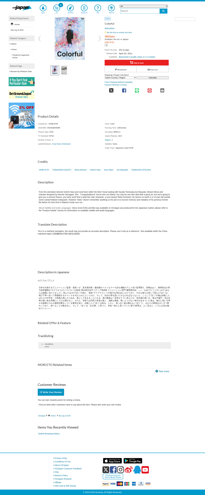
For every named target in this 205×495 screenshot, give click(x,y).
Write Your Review (51, 392)
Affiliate (58, 482)
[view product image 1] (55, 70)
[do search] (163, 11)
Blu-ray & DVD (65, 416)
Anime (53, 416)
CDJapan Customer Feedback (68, 468)
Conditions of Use (63, 461)
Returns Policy (61, 475)
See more (164, 371)
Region (108, 140)
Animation (110, 28)
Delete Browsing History (49, 434)
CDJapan (42, 416)
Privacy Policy (61, 458)
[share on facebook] (124, 89)
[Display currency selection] (106, 45)
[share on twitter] (111, 89)
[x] (105, 470)
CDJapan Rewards (63, 479)
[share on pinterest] (149, 89)
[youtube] (145, 470)
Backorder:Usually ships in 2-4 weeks (137, 57)
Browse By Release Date (21, 71)
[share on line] (137, 89)
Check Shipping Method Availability (119, 82)
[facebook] (113, 470)
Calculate (153, 78)
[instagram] (120, 470)
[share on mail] (162, 89)
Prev (39, 38)
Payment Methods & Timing (116, 85)
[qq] (137, 470)
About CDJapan (62, 465)
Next (100, 38)
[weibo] (129, 470)
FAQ (57, 472)
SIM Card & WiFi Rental (65, 486)
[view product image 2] (64, 70)
